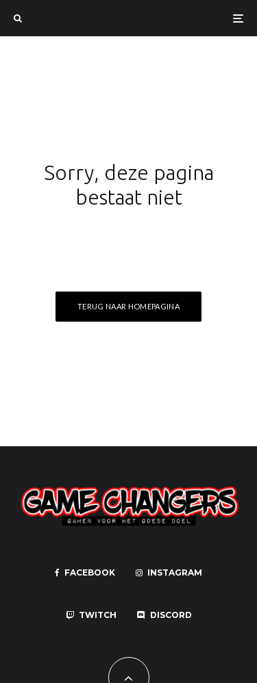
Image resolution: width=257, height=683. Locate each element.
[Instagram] (168, 572)
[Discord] (164, 615)
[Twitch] (91, 615)
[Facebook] (85, 572)
